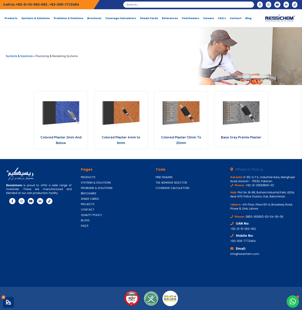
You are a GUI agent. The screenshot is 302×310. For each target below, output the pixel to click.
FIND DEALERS (164, 177)
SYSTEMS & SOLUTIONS (96, 182)
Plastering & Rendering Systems (56, 56)
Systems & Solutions (35, 18)
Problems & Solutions (68, 18)
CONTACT (87, 209)
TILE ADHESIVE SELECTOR (171, 182)
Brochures (94, 18)
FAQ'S (84, 226)
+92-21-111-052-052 (32, 4)
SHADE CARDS (90, 199)
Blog (248, 18)
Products (11, 18)
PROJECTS (87, 204)
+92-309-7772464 (64, 4)
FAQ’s (222, 18)
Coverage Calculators (120, 18)
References (170, 18)
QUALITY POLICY (91, 215)
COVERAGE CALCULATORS (173, 188)
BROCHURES (88, 193)
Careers (208, 18)
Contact (236, 18)
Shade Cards (149, 18)
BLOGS (85, 220)
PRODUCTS (88, 177)
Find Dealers (190, 18)
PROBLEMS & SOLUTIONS (96, 188)
